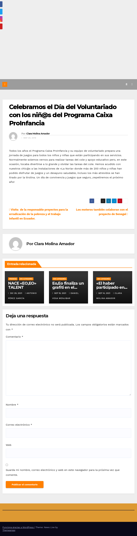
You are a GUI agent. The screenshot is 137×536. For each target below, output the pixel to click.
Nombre (12, 404)
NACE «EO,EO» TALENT (22, 285)
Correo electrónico (19, 424)
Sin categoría (26, 279)
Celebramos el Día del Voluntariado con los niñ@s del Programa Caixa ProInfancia (62, 115)
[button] (126, 84)
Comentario (14, 336)
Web (8, 444)
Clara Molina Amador (38, 133)
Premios (13, 279)
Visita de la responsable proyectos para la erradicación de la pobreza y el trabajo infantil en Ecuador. (38, 214)
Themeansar (8, 530)
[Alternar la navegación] (132, 84)
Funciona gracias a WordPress (18, 527)
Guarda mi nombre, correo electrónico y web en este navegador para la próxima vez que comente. (63, 472)
